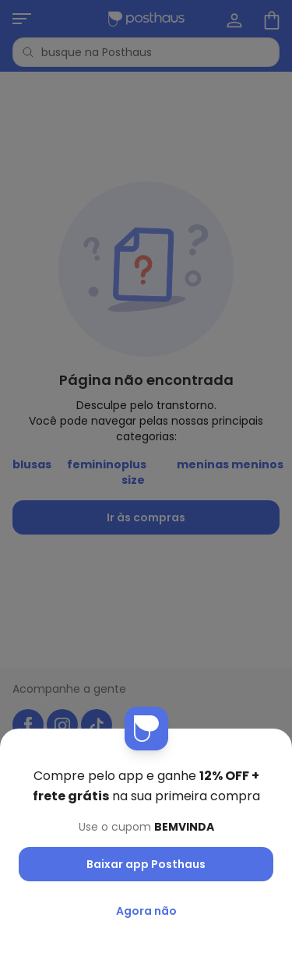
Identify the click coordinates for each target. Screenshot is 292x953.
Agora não (146, 911)
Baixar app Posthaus (146, 864)
